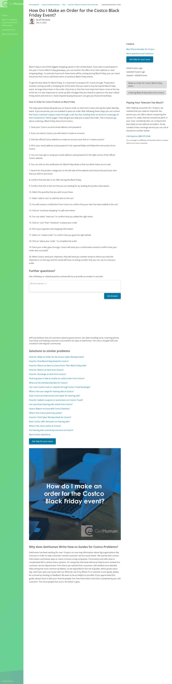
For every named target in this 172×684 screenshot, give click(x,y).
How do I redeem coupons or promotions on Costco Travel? (56, 400)
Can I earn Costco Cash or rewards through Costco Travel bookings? (59, 387)
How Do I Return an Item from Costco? (46, 370)
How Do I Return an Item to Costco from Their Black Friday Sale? (57, 365)
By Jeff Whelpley (43, 19)
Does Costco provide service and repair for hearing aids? (54, 395)
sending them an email (93, 114)
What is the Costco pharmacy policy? (45, 413)
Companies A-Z (8, 29)
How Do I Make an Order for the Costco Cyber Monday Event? (56, 357)
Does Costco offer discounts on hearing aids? (49, 421)
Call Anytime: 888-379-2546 (138, 136)
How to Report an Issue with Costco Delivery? (49, 408)
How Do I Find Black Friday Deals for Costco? (49, 361)
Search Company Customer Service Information (10, 22)
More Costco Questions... (40, 434)
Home (4, 15)
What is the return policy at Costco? (45, 426)
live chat (78, 114)
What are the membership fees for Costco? (48, 382)
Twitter (48, 117)
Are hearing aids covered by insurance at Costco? (51, 430)
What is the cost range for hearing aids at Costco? (51, 391)
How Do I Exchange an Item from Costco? (47, 374)
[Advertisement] (75, 44)
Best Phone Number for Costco (140, 49)
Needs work (111, 638)
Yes (102, 638)
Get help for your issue (42, 441)
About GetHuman (10, 34)
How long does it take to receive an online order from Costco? (57, 378)
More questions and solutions (139, 53)
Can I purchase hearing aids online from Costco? (51, 404)
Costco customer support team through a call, (53, 114)
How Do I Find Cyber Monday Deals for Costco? (50, 417)
